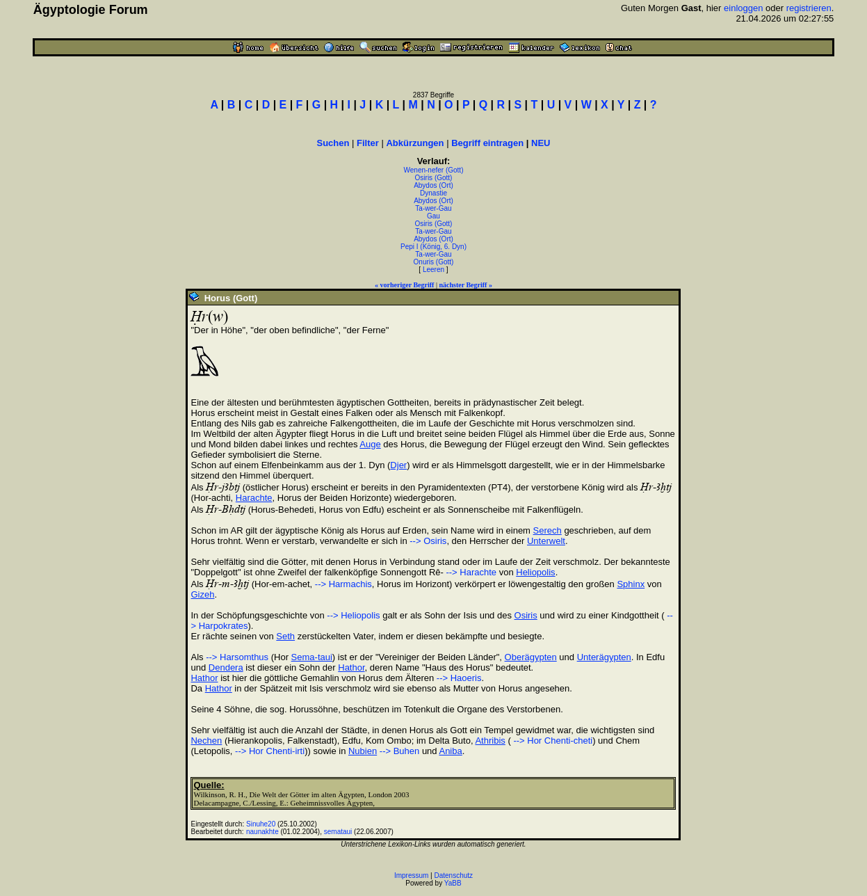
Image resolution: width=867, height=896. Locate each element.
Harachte (254, 498)
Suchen (332, 143)
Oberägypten (531, 657)
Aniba (450, 751)
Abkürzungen (415, 143)
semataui (338, 831)
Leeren (433, 269)
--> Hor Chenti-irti (270, 751)
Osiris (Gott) (434, 178)
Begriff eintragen (487, 143)
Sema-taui (311, 657)
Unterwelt (546, 541)
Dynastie (433, 193)
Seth (285, 636)
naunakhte (262, 831)
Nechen (206, 740)
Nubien (362, 751)
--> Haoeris (459, 678)
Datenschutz (454, 875)
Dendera (226, 667)
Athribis (490, 740)
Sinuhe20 (260, 824)
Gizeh (202, 594)
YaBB (453, 883)
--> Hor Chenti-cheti (551, 740)
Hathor (351, 667)
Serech (547, 530)
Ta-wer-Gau (433, 208)
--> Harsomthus (237, 657)
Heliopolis (535, 572)
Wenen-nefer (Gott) (434, 170)
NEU (540, 143)
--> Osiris (428, 541)
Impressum (411, 875)
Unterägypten (604, 657)
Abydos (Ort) (433, 185)
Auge (369, 444)
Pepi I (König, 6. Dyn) (433, 246)
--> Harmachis (343, 584)
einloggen (743, 8)
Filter (368, 143)
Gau (433, 216)
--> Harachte (470, 572)
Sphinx (631, 584)
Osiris (525, 615)
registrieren (809, 8)
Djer (398, 465)
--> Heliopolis (353, 615)
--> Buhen (399, 751)
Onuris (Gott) (434, 262)
